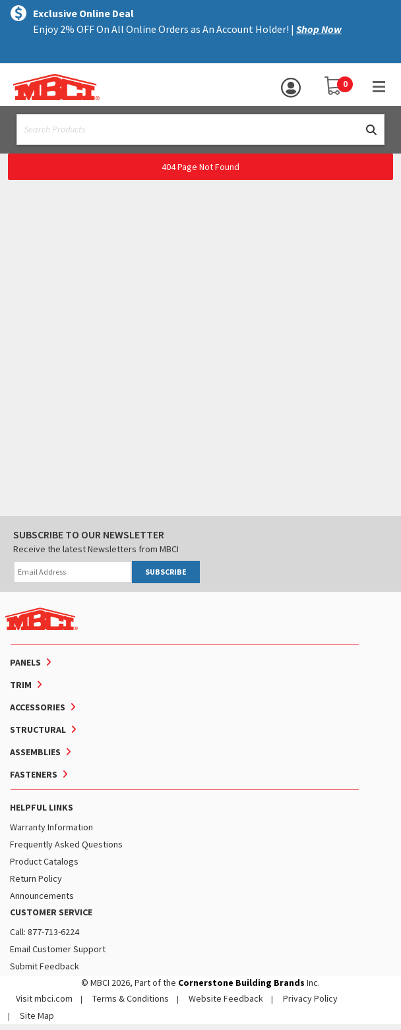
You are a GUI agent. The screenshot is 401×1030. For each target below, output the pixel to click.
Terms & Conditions (130, 998)
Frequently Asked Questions (66, 844)
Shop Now (319, 29)
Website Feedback (226, 998)
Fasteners (33, 774)
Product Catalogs (44, 861)
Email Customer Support (58, 949)
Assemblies (35, 752)
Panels (25, 662)
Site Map (37, 1015)
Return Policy (36, 878)
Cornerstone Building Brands (241, 982)
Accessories (37, 707)
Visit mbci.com (44, 998)
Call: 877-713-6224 (44, 932)
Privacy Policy (310, 998)
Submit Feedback (44, 966)
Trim (21, 685)
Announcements (42, 895)
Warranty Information (51, 827)
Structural (38, 729)
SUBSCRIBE (166, 572)
